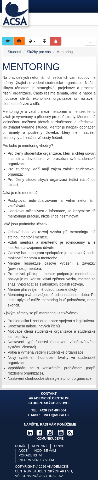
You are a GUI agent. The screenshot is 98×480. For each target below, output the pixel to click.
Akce (23, 451)
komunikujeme (50, 438)
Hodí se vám (45, 451)
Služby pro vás (39, 52)
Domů (20, 446)
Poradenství (30, 455)
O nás (59, 446)
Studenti (14, 52)
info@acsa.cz (57, 415)
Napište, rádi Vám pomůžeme (50, 424)
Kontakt (39, 446)
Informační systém (36, 460)
